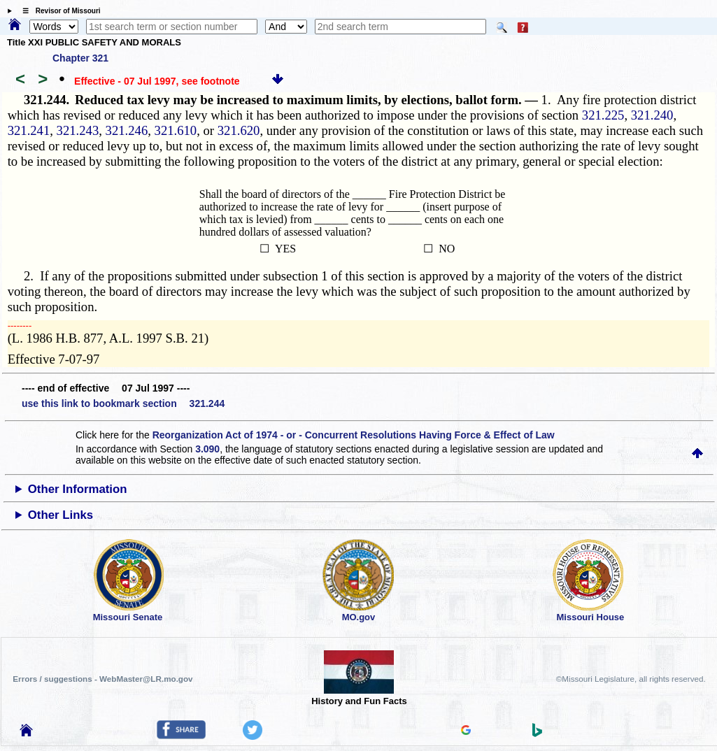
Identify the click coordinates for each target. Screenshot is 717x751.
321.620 (239, 130)
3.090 (207, 449)
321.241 (29, 130)
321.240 (652, 115)
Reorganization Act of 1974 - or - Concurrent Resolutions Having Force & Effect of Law (353, 435)
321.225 (603, 115)
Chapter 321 (80, 58)
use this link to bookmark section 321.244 (123, 403)
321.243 (78, 130)
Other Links (60, 515)
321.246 (127, 130)
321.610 (176, 130)
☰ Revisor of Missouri (58, 11)
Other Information (77, 489)
